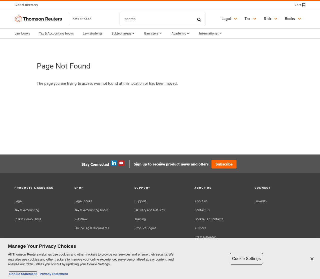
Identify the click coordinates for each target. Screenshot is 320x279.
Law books (22, 33)
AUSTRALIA (82, 18)
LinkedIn (260, 201)
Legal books (83, 201)
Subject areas (123, 33)
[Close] (312, 258)
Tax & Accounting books (56, 33)
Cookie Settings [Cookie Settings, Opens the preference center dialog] (246, 258)
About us (201, 201)
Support (140, 201)
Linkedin (114, 163)
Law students (92, 33)
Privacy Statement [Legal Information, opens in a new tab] (53, 274)
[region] (160, 258)
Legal (18, 201)
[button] (27, 5)
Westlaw (80, 219)
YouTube (121, 163)
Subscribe (224, 164)
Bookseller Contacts (208, 219)
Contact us (202, 210)
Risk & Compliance (27, 219)
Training (140, 219)
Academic (181, 33)
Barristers (153, 33)
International (210, 33)
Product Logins (145, 228)
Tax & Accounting (26, 210)
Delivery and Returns (149, 210)
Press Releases (205, 237)
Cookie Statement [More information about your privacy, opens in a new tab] (23, 274)
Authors (200, 228)
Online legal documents (91, 228)
